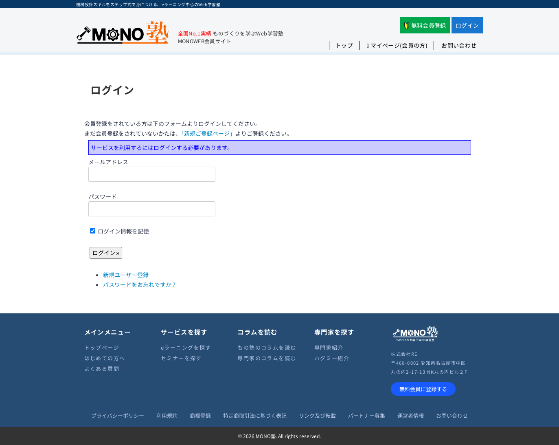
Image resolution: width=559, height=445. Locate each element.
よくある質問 (101, 368)
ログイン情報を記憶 (119, 231)
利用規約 (167, 415)
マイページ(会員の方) (397, 45)
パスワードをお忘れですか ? (139, 284)
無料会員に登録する (423, 389)
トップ (344, 45)
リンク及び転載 (317, 415)
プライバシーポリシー (117, 415)
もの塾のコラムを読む (266, 347)
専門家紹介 (329, 347)
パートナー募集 (366, 415)
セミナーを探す (181, 358)
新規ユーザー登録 (126, 275)
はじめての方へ (104, 358)
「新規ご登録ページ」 (208, 133)
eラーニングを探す (186, 347)
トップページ (101, 347)
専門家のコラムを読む (266, 358)
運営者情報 (410, 415)
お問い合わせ (458, 45)
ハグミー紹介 (331, 358)
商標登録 (200, 415)
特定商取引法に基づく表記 (255, 415)
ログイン (467, 25)
